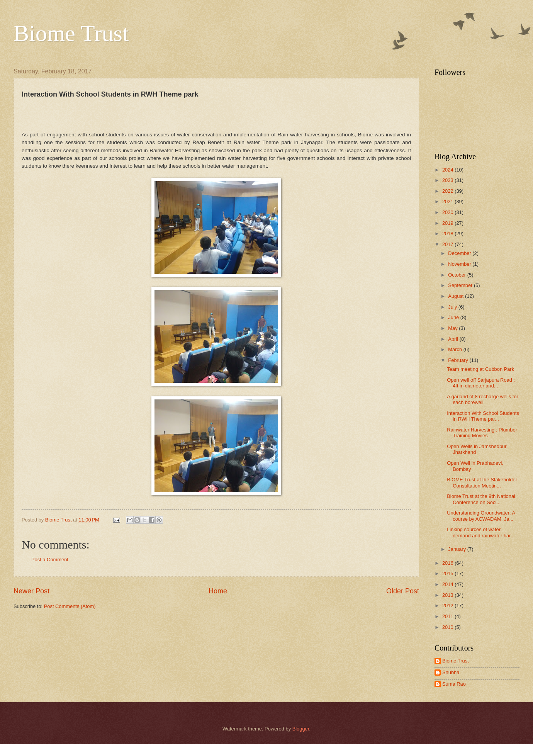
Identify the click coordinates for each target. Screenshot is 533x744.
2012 (448, 605)
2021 (448, 201)
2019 (448, 223)
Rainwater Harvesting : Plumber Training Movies (482, 432)
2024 (448, 170)
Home (218, 591)
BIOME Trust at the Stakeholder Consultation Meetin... (482, 482)
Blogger (300, 729)
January (457, 549)
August (456, 296)
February (458, 360)
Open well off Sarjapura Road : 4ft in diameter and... (481, 383)
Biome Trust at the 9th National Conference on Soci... (481, 499)
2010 (448, 627)
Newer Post (31, 591)
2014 (448, 584)
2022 (448, 191)
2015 (448, 573)
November (460, 264)
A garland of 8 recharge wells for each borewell (482, 399)
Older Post (402, 591)
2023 (448, 180)
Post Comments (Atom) (70, 606)
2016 (448, 563)
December (460, 253)
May (453, 328)
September (461, 285)
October (457, 275)
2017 (448, 244)
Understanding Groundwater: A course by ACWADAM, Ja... (481, 515)
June (454, 317)
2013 (448, 595)
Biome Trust (71, 33)
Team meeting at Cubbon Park (480, 369)
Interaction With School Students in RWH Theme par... (483, 416)
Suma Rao (454, 684)
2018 (448, 233)
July (453, 307)
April (453, 339)
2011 (448, 616)
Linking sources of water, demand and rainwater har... (480, 532)
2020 (448, 212)
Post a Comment (49, 559)
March (455, 349)
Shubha (450, 672)
